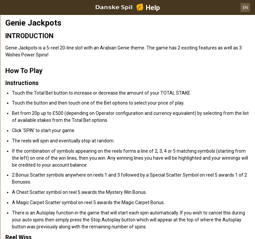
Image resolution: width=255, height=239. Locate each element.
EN (245, 7)
